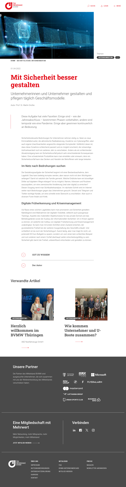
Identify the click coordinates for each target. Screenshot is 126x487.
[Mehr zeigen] (117, 57)
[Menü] (117, 6)
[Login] (104, 6)
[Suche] (91, 6)
